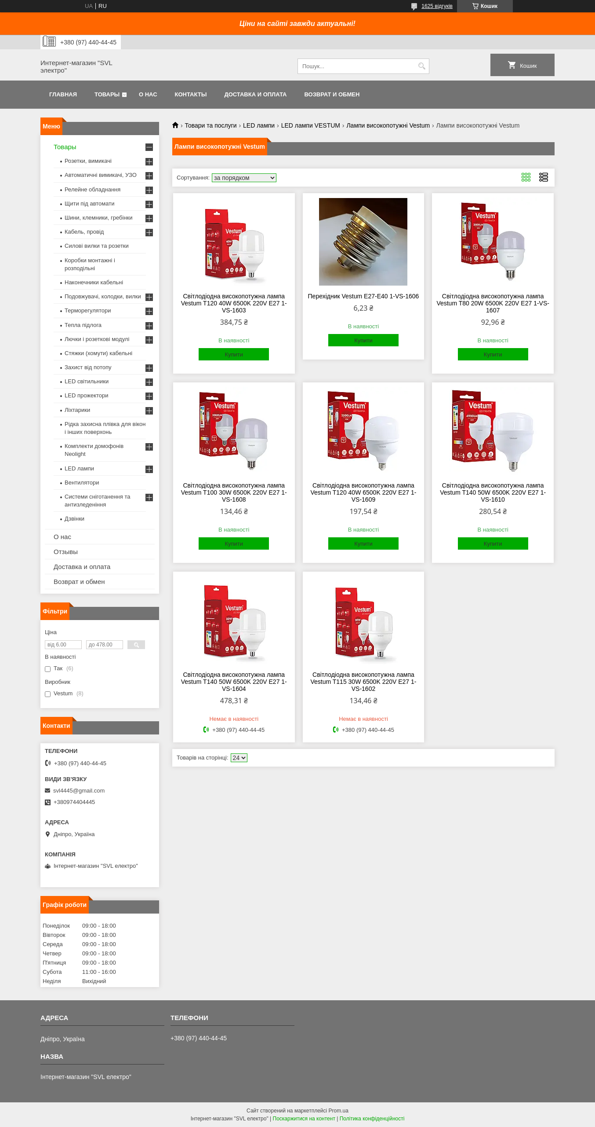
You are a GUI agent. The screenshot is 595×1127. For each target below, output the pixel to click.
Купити (234, 354)
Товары (107, 94)
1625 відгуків (437, 6)
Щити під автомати (89, 203)
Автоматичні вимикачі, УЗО (101, 175)
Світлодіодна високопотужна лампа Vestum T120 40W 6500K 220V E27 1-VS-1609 (363, 492)
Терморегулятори (88, 310)
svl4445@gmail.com (79, 790)
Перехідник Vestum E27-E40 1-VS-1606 (363, 296)
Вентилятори (82, 482)
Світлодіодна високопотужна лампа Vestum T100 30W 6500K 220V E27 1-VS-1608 (234, 492)
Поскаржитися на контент (304, 1119)
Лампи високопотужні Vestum (388, 125)
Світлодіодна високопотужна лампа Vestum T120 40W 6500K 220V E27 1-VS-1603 (234, 303)
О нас (148, 94)
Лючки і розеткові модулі (97, 339)
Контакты (191, 94)
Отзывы (66, 551)
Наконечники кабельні (94, 282)
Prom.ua (338, 1111)
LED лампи (259, 125)
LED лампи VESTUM (310, 125)
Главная (63, 94)
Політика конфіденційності (372, 1119)
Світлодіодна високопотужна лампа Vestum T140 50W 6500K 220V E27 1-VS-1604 (234, 681)
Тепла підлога (83, 325)
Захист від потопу (88, 367)
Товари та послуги (210, 125)
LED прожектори (87, 395)
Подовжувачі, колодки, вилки (103, 296)
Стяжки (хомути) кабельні (98, 353)
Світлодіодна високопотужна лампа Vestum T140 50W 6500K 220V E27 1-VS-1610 (493, 492)
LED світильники (87, 381)
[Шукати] (421, 66)
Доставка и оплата (255, 94)
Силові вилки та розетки (97, 245)
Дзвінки (74, 518)
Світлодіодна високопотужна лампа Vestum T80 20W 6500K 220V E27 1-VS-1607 (492, 303)
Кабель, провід (84, 231)
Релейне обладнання (92, 189)
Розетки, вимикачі (88, 161)
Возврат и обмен (331, 94)
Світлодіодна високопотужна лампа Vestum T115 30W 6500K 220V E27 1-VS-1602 (363, 681)
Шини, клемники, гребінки (99, 217)
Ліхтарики (77, 410)
